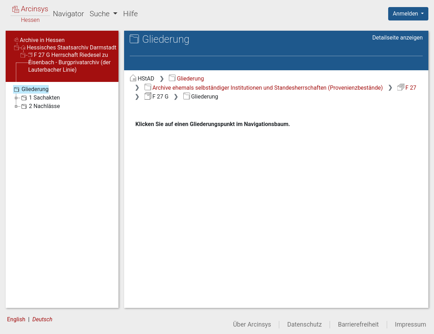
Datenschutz (304, 324)
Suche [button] (100, 14)
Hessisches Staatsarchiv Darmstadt (68, 47)
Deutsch (42, 319)
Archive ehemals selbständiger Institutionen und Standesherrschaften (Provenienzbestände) (264, 87)
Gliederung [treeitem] (30, 89)
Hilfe (130, 14)
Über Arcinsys (252, 324)
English (16, 319)
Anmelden (406, 13)
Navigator (68, 14)
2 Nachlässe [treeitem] (40, 106)
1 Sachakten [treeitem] (40, 98)
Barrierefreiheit (358, 324)
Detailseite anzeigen (397, 37)
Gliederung (186, 78)
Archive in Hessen (39, 40)
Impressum (410, 324)
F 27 (406, 87)
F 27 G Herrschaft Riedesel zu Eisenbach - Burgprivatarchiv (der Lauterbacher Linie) (69, 62)
